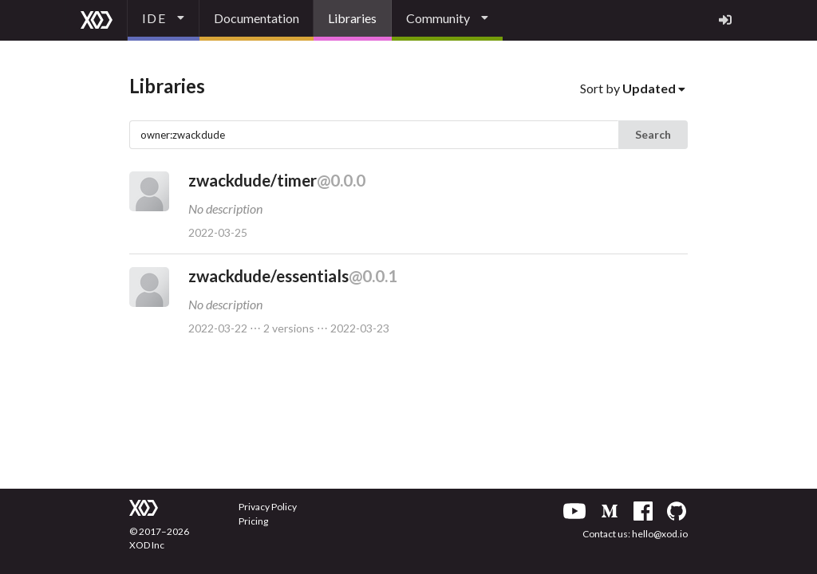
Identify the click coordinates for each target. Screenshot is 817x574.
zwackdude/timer (276, 180)
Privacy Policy (268, 507)
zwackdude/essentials (292, 275)
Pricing (253, 521)
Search (653, 134)
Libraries (352, 18)
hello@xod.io (660, 534)
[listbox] (163, 20)
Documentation (256, 18)
